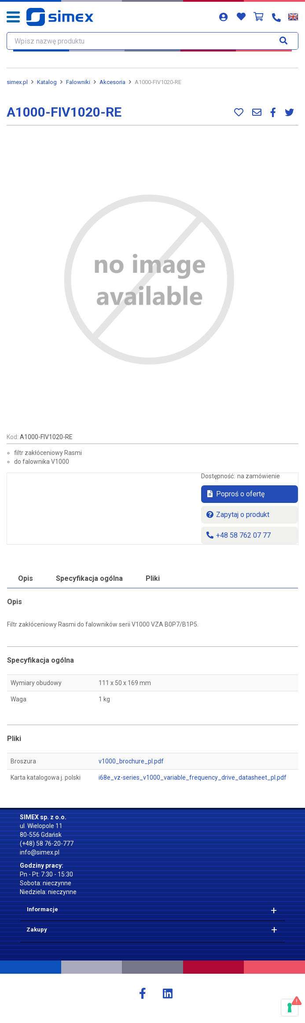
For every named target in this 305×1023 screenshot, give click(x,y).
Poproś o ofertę (235, 494)
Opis (25, 578)
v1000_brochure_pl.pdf (131, 761)
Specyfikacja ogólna (89, 578)
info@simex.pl (39, 852)
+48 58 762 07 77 (238, 535)
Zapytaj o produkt (237, 514)
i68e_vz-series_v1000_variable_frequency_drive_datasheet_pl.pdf (193, 777)
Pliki (153, 578)
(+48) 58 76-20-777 (46, 843)
